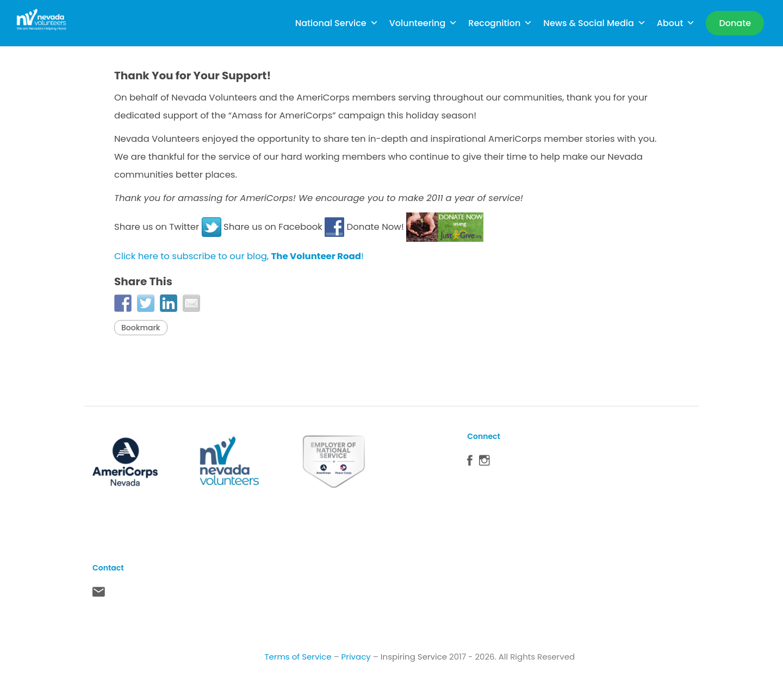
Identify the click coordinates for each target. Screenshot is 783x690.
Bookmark (140, 327)
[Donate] (734, 23)
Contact (98, 594)
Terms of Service (297, 656)
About (676, 23)
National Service (336, 23)
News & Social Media (594, 23)
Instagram (484, 463)
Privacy (356, 656)
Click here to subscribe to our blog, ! (239, 256)
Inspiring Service (414, 656)
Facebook (470, 463)
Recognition (500, 23)
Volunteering (423, 23)
